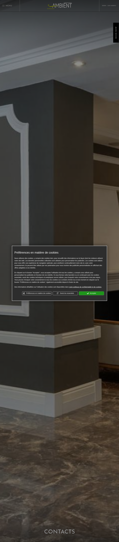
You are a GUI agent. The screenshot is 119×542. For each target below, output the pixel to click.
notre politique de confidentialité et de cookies (85, 287)
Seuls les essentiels (65, 293)
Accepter (91, 293)
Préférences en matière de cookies (37, 293)
